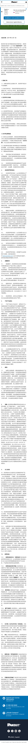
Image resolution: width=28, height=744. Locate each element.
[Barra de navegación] (1, 2)
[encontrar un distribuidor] (4, 713)
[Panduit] (14, 2)
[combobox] (14, 5)
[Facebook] (8, 732)
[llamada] (4, 705)
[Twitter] (12, 732)
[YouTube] (16, 732)
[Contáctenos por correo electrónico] (4, 698)
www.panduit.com (8, 256)
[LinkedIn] (19, 732)
